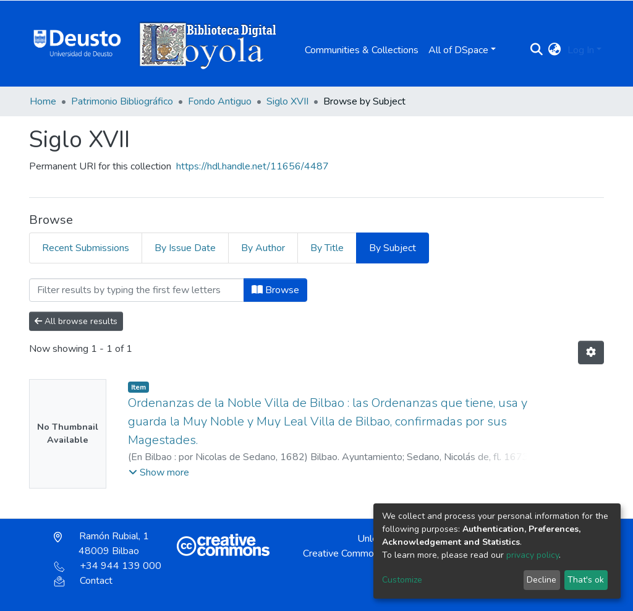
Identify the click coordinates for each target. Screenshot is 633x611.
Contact (83, 581)
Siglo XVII (287, 101)
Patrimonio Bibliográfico (122, 101)
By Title (327, 248)
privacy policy (532, 555)
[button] (555, 50)
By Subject (392, 248)
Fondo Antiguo (220, 101)
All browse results (76, 321)
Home (43, 101)
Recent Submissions (85, 248)
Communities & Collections (361, 50)
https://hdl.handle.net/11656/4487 (252, 166)
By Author (263, 248)
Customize (402, 580)
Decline (541, 580)
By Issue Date (185, 248)
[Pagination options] (591, 352)
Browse (275, 290)
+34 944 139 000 (107, 566)
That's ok (585, 580)
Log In (580, 50)
